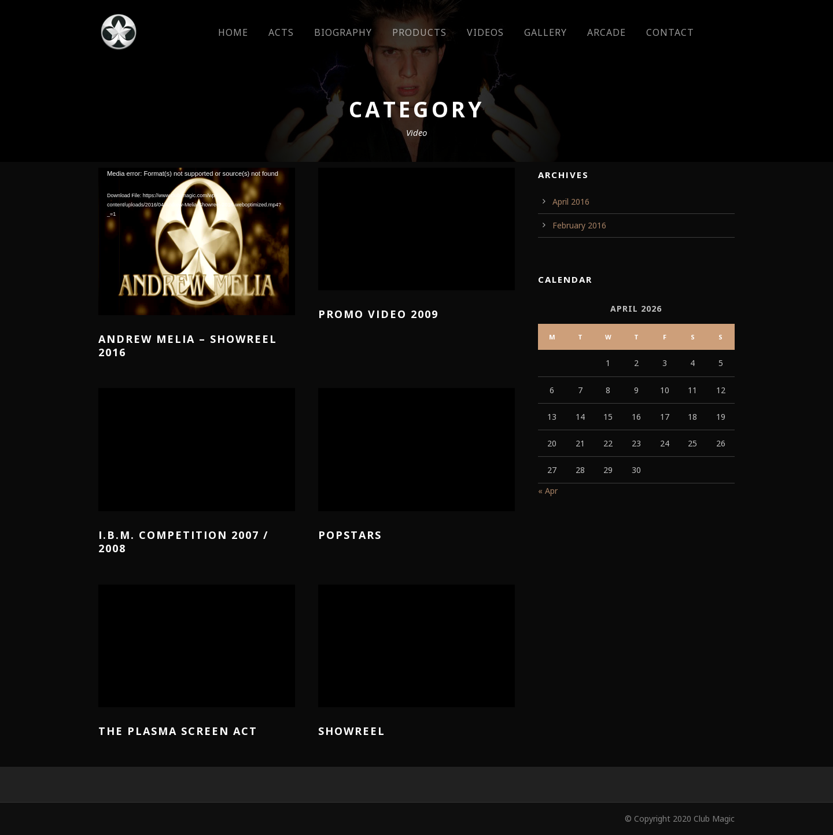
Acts (281, 32)
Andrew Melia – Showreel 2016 (187, 345)
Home (233, 32)
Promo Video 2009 (378, 314)
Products (419, 32)
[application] (196, 241)
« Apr (548, 490)
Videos (485, 32)
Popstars (350, 535)
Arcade (606, 32)
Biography (343, 32)
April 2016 (570, 201)
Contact (670, 32)
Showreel (351, 731)
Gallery (545, 32)
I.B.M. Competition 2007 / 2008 (183, 541)
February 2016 (579, 225)
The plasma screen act (177, 731)
